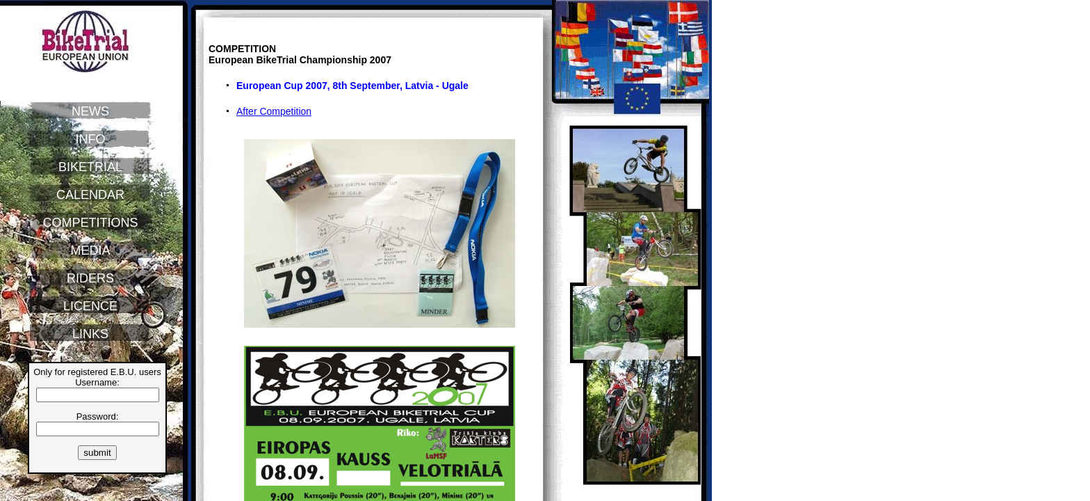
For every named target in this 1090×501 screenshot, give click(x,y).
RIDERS (90, 278)
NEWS (90, 111)
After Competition (273, 111)
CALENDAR (90, 195)
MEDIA (90, 250)
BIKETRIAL (90, 167)
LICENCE (90, 306)
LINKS (90, 334)
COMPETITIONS (90, 223)
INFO (91, 139)
